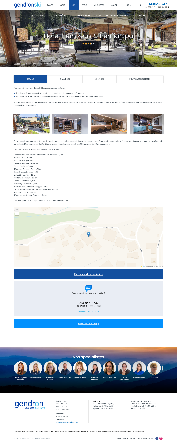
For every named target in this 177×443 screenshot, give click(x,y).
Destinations (39, 15)
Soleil (114, 5)
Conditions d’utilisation (125, 438)
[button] (88, 234)
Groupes (142, 15)
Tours (50, 5)
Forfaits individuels (122, 15)
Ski (73, 5)
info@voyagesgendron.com (67, 422)
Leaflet (143, 266)
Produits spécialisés (61, 15)
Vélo (84, 5)
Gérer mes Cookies (145, 438)
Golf (62, 5)
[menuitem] (139, 5)
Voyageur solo (84, 15)
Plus (127, 5)
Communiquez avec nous (88, 311)
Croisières (99, 5)
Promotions (102, 15)
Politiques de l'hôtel (139, 79)
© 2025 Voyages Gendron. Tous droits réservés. (32, 438)
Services (99, 79)
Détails (30, 79)
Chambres (65, 79)
